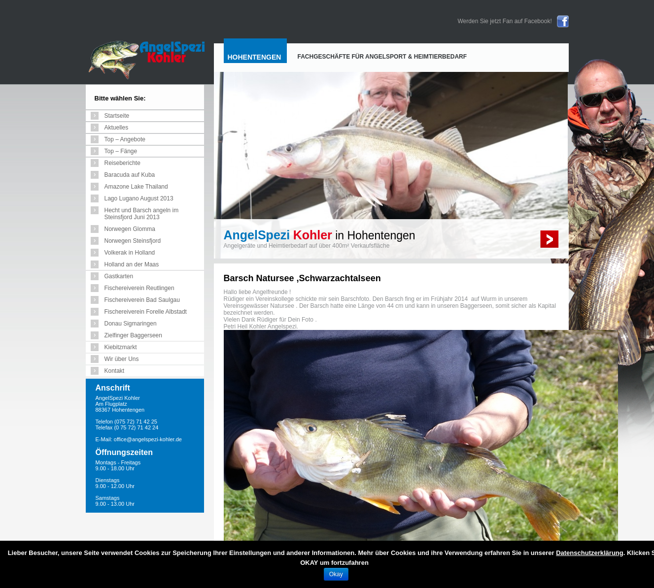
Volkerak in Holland (129, 252)
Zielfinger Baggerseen (133, 335)
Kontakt (114, 370)
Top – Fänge (121, 151)
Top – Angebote (124, 139)
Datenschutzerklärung (589, 552)
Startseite (117, 115)
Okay (336, 574)
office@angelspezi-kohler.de (148, 439)
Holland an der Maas (131, 264)
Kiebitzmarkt (120, 347)
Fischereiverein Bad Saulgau (142, 299)
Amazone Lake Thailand (136, 186)
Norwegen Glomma (129, 229)
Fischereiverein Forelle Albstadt (145, 311)
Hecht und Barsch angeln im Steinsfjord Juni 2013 (141, 214)
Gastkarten (119, 276)
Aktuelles (116, 127)
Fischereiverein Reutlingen (139, 288)
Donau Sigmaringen (130, 323)
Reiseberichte (122, 163)
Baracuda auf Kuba (129, 174)
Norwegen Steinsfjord (132, 240)
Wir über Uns (121, 359)
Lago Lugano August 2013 (138, 198)
